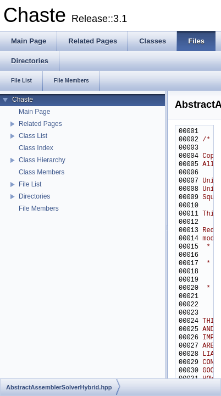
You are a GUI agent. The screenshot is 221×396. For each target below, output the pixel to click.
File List (30, 184)
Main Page (34, 112)
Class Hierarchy (42, 160)
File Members (39, 208)
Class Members (41, 172)
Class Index (36, 148)
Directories (34, 196)
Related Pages (40, 124)
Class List (33, 136)
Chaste (22, 99)
